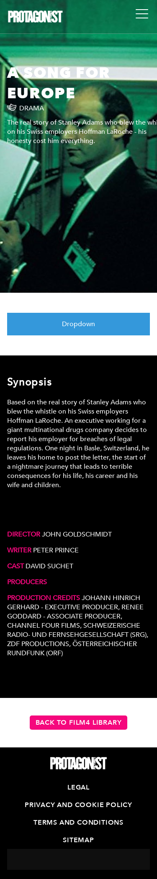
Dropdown (78, 324)
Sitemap (78, 840)
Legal (78, 787)
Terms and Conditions (78, 822)
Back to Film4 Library (79, 722)
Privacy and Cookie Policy (78, 805)
